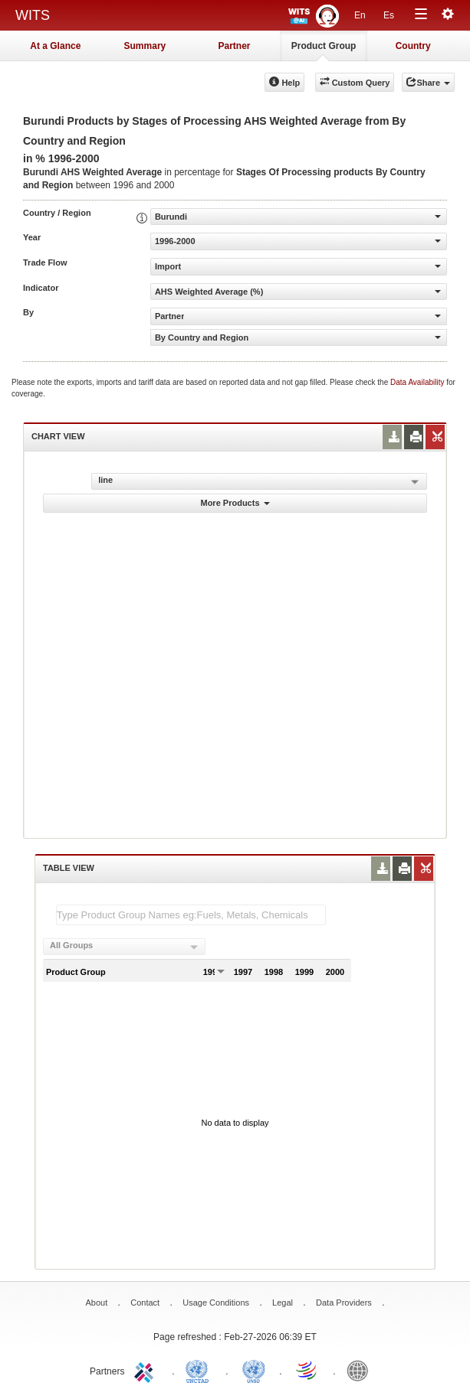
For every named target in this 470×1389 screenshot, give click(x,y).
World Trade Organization (307, 1370)
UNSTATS (253, 1370)
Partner (234, 46)
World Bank (361, 1370)
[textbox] (191, 915)
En (360, 15)
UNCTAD (200, 1370)
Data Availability (418, 382)
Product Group (324, 46)
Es (388, 15)
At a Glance (55, 46)
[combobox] (124, 946)
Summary (145, 46)
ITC (146, 1370)
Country (413, 46)
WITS (32, 15)
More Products (234, 502)
